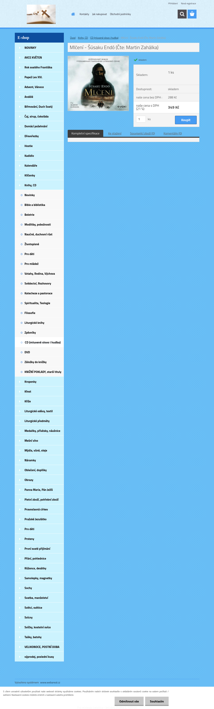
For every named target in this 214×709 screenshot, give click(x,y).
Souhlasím (157, 701)
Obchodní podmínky (120, 14)
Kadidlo (29, 156)
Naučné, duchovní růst (38, 234)
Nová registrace (188, 3)
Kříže (28, 401)
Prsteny (29, 539)
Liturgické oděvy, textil (39, 411)
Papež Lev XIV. (33, 77)
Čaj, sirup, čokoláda (37, 116)
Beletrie (29, 214)
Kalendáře (31, 165)
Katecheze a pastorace (38, 293)
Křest (28, 391)
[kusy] (141, 119)
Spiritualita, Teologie (37, 303)
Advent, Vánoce (34, 87)
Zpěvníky (30, 332)
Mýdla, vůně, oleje (36, 450)
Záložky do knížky (36, 362)
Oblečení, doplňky (36, 470)
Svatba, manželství (36, 598)
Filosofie (30, 313)
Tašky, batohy (33, 637)
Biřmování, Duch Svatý (39, 106)
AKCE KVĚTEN (33, 57)
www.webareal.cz (50, 682)
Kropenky (31, 381)
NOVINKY (30, 47)
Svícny (29, 617)
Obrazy (29, 480)
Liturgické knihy (34, 323)
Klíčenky (30, 175)
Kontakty (84, 14)
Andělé (29, 97)
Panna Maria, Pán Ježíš (39, 489)
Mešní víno (31, 440)
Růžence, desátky (35, 568)
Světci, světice (33, 607)
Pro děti (29, 254)
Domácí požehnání (36, 126)
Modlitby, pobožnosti (38, 224)
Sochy (28, 588)
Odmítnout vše (129, 701)
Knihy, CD (30, 185)
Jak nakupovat (99, 14)
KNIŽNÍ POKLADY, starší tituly (43, 372)
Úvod (73, 38)
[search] (182, 14)
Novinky (30, 195)
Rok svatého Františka (38, 67)
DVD (27, 352)
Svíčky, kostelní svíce (38, 627)
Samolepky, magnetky (38, 578)
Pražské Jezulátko (36, 519)
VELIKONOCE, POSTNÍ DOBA (42, 647)
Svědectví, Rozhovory (38, 283)
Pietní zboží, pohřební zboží (42, 499)
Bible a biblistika (35, 205)
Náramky (30, 460)
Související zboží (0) (142, 133)
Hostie (29, 146)
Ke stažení (114, 133)
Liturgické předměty (37, 421)
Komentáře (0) (173, 133)
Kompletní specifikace (86, 133)
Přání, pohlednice (35, 558)
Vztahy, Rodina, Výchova (40, 273)
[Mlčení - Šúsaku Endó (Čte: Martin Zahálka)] (98, 57)
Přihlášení (173, 3)
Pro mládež (32, 264)
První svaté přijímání (37, 548)
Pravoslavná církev (36, 509)
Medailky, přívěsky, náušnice (42, 431)
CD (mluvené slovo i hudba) (43, 342)
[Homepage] (72, 14)
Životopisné (32, 244)
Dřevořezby (32, 136)
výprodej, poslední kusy (39, 656)
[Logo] (41, 14)
